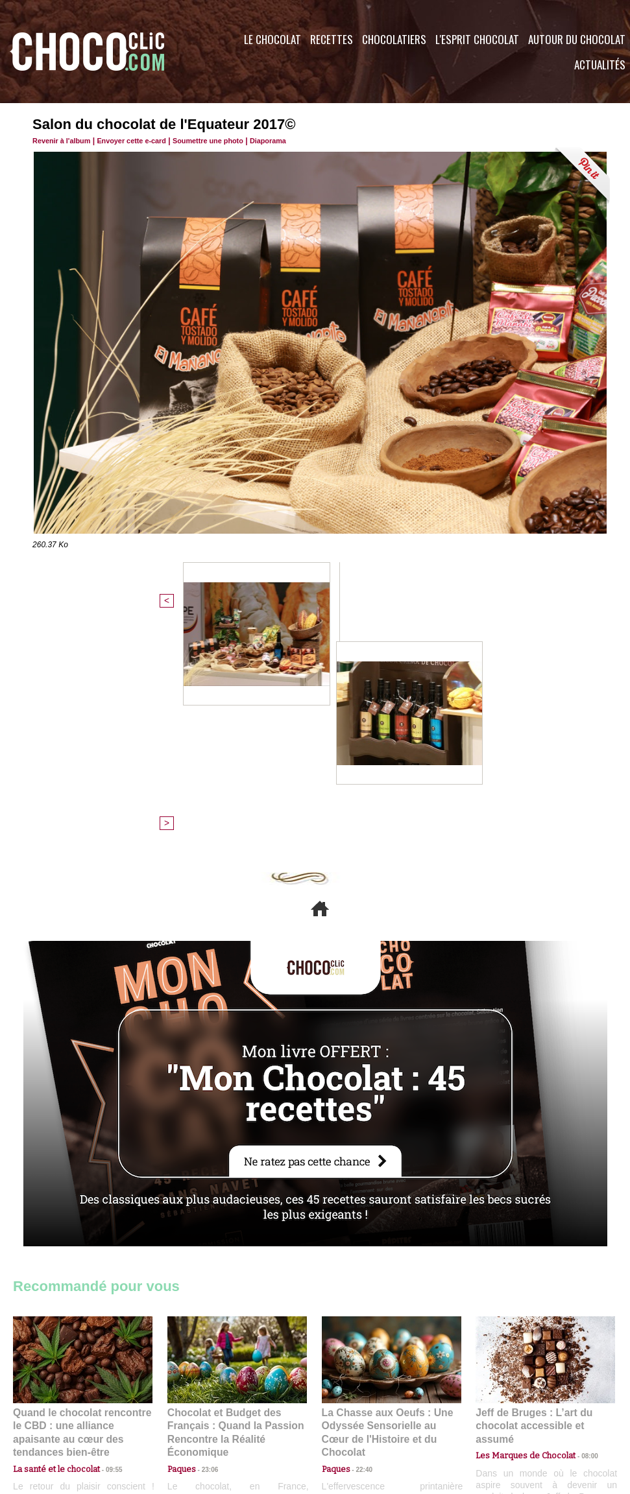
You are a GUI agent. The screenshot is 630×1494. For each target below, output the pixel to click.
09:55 (104, 1232)
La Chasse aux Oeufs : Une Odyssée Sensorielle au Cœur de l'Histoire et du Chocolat (386, 1204)
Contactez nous (52, 1415)
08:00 (577, 1220)
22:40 (359, 1232)
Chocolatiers (394, 39)
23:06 (205, 1245)
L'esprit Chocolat (477, 39)
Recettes (331, 39)
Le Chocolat (272, 39)
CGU (185, 1415)
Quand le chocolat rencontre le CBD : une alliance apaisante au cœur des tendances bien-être (82, 1204)
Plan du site (351, 1415)
